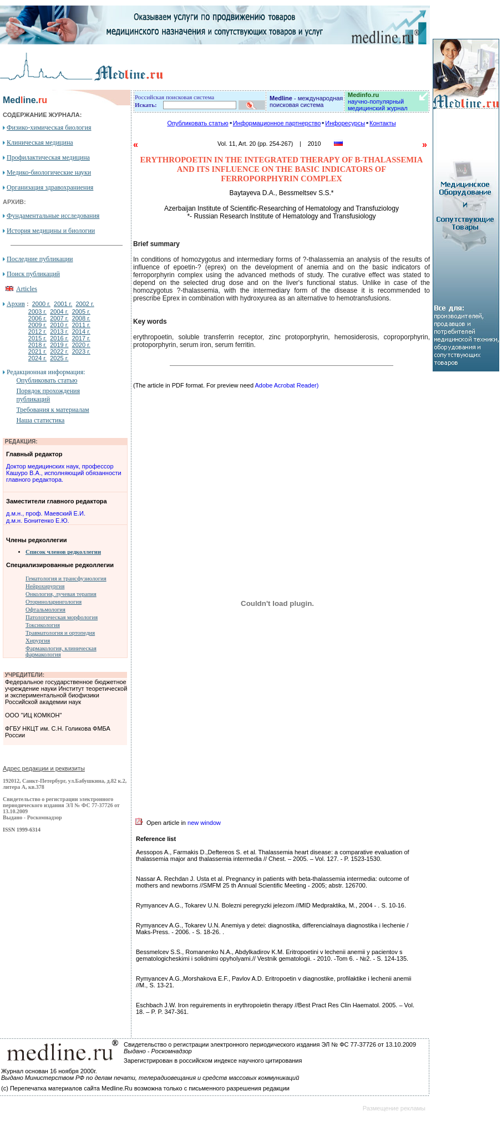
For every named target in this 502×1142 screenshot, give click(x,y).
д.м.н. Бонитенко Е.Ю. (37, 520)
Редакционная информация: (46, 372)
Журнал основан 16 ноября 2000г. (49, 1071)
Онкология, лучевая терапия (61, 594)
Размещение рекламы (394, 1108)
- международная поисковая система (306, 101)
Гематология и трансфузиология (66, 578)
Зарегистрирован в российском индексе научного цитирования (213, 1060)
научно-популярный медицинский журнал (378, 101)
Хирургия (38, 641)
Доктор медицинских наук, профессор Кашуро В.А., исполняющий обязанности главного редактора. (63, 473)
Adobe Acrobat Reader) (286, 385)
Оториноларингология (54, 602)
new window (204, 822)
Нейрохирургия (45, 586)
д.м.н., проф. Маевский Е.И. (45, 513)
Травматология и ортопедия (60, 633)
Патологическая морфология (62, 617)
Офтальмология (45, 609)
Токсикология (43, 625)
